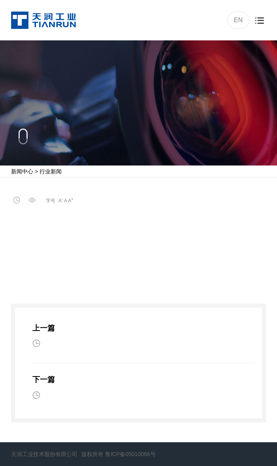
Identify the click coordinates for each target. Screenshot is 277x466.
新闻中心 (22, 171)
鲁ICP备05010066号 (130, 454)
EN (237, 19)
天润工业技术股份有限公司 (44, 454)
